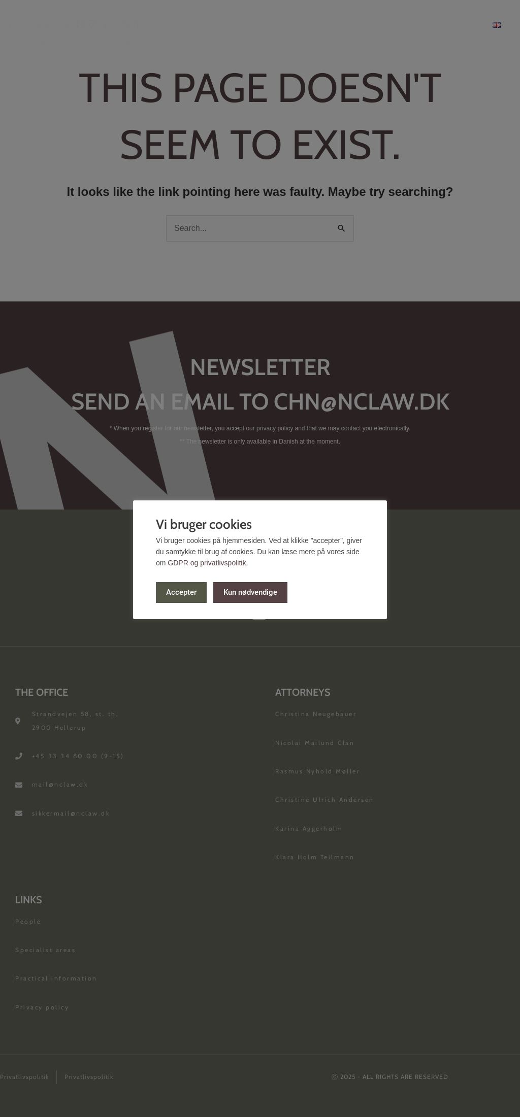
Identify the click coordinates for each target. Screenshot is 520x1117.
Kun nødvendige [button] (251, 591)
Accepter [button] (181, 591)
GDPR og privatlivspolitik (207, 563)
